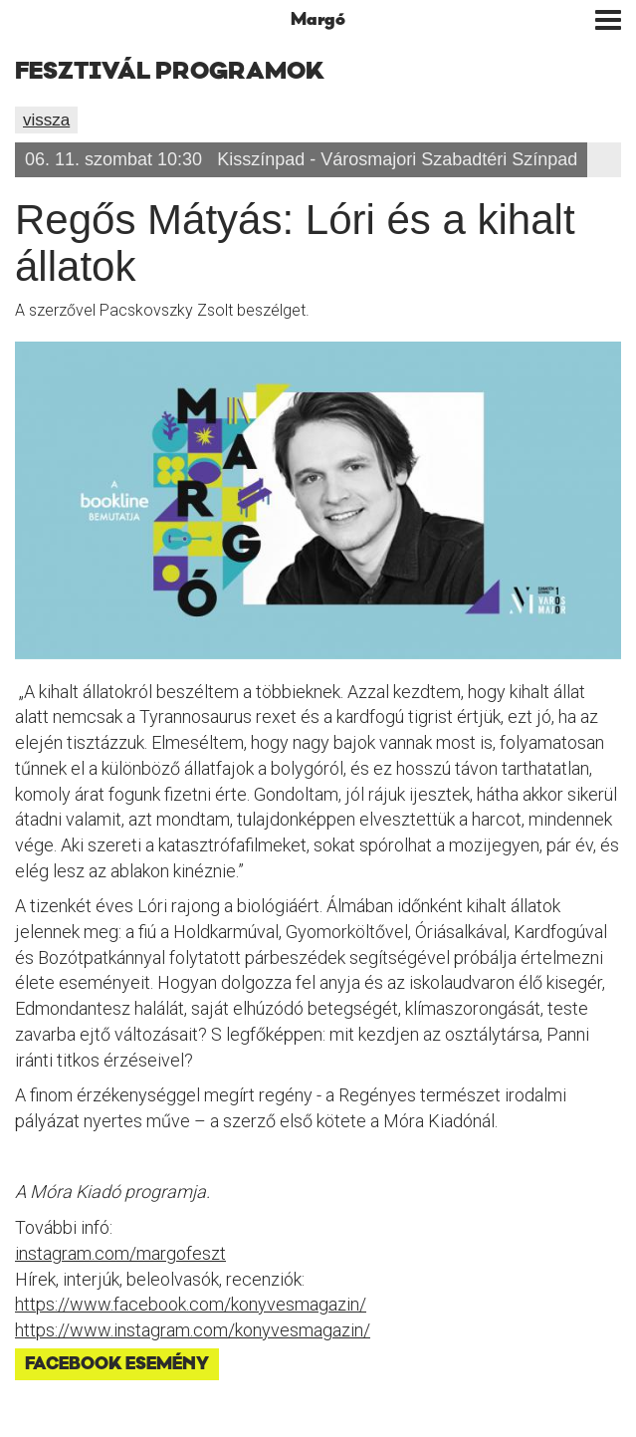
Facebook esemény (117, 1364)
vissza (46, 120)
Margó (318, 20)
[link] (190, 1304)
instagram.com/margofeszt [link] (120, 1253)
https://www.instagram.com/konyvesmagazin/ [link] (192, 1329)
